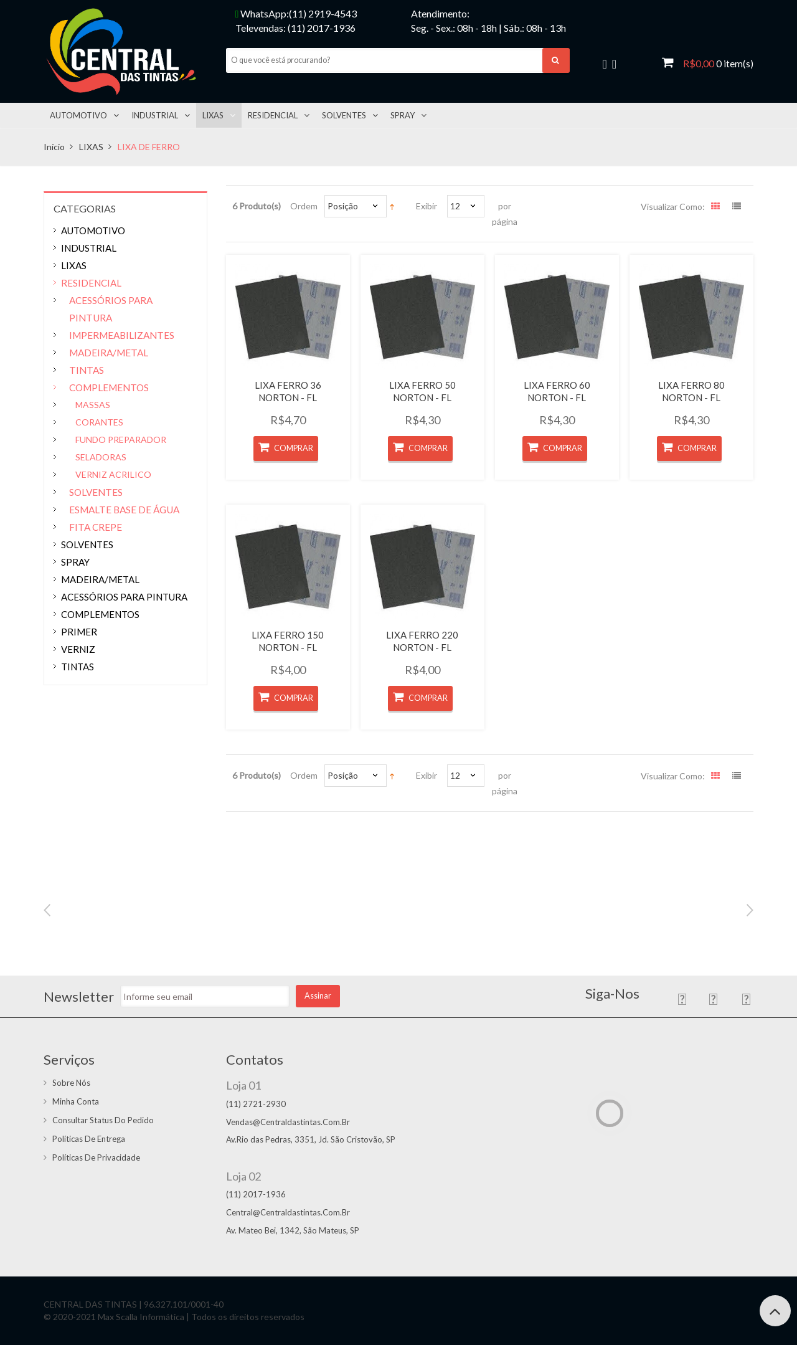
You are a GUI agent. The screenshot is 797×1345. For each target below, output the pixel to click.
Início (54, 146)
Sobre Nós (71, 1083)
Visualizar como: (673, 206)
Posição (343, 206)
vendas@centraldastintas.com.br (288, 1122)
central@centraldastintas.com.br (288, 1212)
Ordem (304, 206)
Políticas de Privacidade (96, 1157)
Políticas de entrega (88, 1139)
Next (750, 910)
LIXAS (91, 146)
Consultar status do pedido (103, 1120)
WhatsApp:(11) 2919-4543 (296, 13)
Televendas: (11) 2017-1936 (295, 28)
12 (455, 206)
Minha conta (75, 1101)
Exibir (426, 206)
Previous (47, 910)
